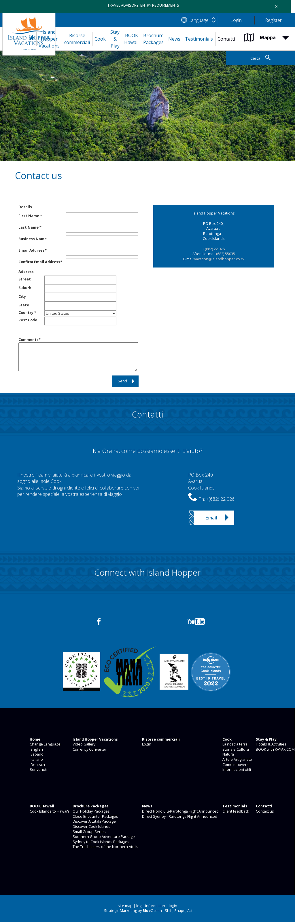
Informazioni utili (236, 769)
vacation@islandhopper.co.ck (219, 259)
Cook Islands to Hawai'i (49, 811)
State (23, 305)
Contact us (264, 811)
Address (26, 271)
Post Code (27, 320)
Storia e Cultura (235, 749)
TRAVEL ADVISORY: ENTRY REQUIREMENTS (143, 5)
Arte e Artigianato (237, 759)
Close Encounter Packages (95, 816)
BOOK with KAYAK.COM (275, 749)
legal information (150, 905)
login (173, 905)
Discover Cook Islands (91, 826)
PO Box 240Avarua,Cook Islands (201, 481)
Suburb (24, 287)
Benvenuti (38, 769)
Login (146, 744)
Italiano (36, 759)
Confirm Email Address (39, 261)
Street (24, 279)
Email (211, 518)
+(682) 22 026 (214, 248)
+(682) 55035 (224, 253)
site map (125, 905)
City (22, 296)
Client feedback (235, 811)
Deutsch (37, 764)
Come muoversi (235, 764)
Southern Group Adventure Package (103, 836)
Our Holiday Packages (91, 811)
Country (25, 312)
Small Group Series (89, 831)
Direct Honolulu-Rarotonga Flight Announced (180, 811)
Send (122, 381)
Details (25, 206)
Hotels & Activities (270, 744)
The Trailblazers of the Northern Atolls (105, 846)
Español (36, 754)
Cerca (255, 58)
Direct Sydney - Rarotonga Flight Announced (179, 816)
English (36, 749)
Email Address (31, 250)
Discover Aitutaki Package (94, 821)
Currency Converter (89, 749)
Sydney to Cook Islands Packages (100, 841)
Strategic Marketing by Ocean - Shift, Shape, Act (148, 910)
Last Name (28, 227)
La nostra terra (234, 744)
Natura (228, 754)
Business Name (32, 238)
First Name (28, 215)
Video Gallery (83, 744)
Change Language (44, 744)
